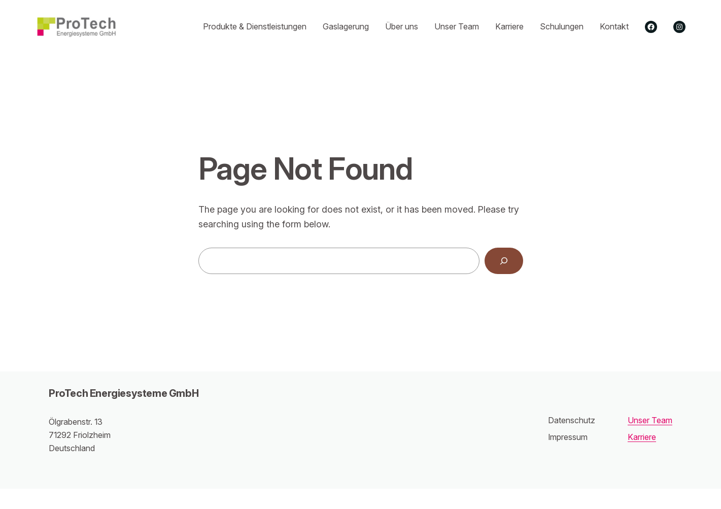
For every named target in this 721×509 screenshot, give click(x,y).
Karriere (642, 437)
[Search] (504, 261)
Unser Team (650, 420)
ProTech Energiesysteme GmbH (123, 393)
